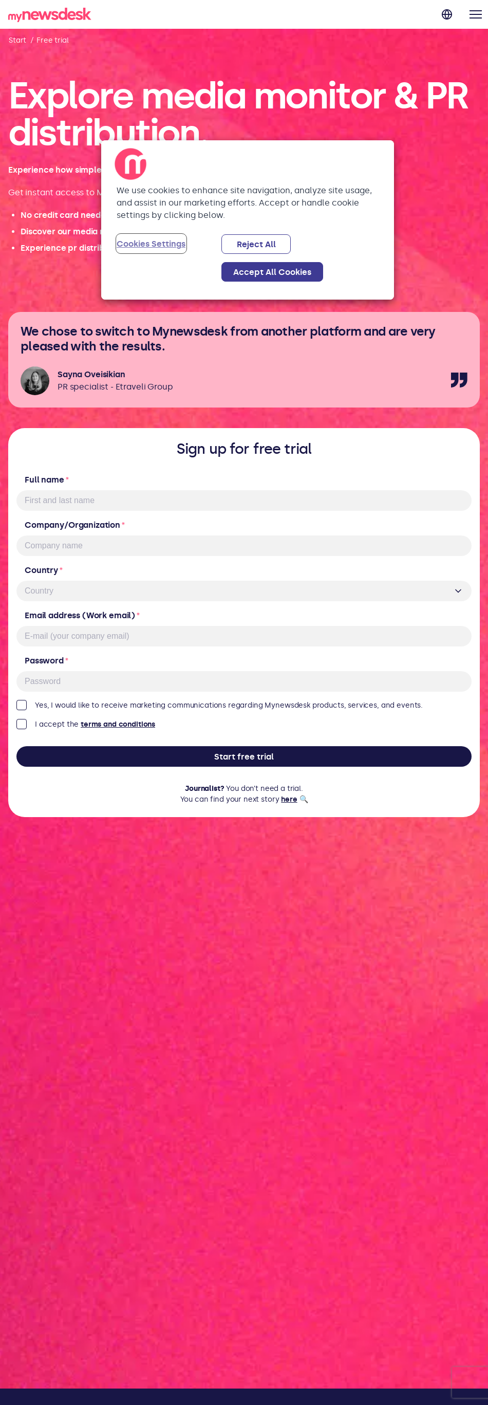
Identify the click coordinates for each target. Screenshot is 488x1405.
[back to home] (49, 17)
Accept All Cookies (272, 272)
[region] (247, 220)
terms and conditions (118, 724)
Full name (47, 480)
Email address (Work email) (82, 615)
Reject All (256, 244)
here (289, 799)
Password (47, 660)
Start (17, 40)
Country (44, 570)
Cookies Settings (151, 244)
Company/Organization (75, 525)
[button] (475, 14)
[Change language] (447, 14)
